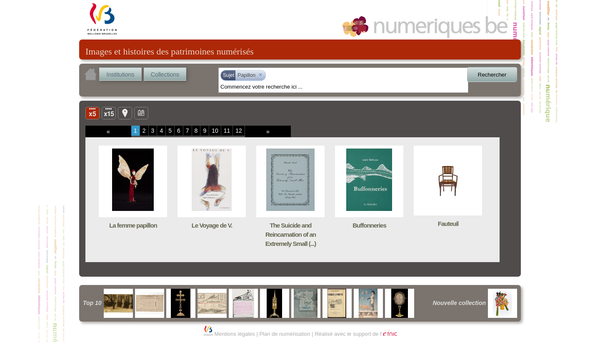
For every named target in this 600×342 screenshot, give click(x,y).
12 (238, 130)
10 (215, 130)
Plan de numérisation (284, 334)
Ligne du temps (141, 112)
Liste (108, 112)
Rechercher (492, 75)
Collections (165, 74)
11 (227, 130)
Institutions (121, 74)
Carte (125, 112)
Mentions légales (234, 334)
